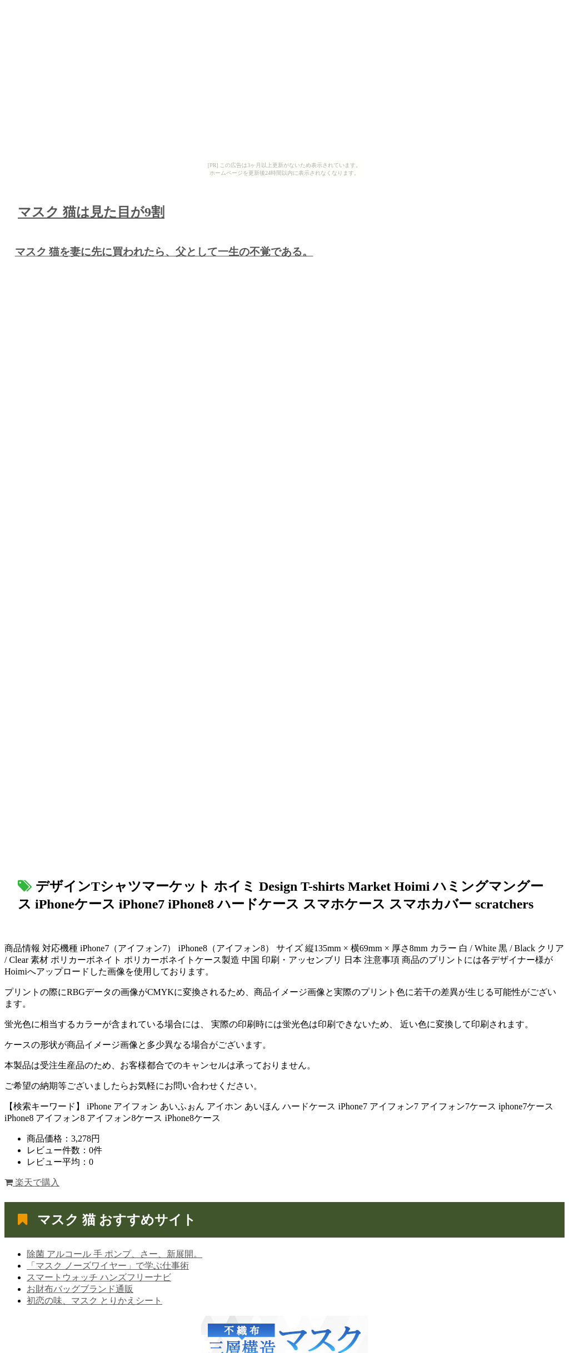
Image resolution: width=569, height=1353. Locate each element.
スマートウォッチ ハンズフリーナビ (99, 1277)
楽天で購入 (31, 1182)
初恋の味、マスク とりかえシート (94, 1300)
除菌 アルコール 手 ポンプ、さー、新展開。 (114, 1254)
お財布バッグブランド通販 (80, 1289)
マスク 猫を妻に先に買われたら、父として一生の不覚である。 (164, 252)
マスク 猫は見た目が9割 (91, 212)
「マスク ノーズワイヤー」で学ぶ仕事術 (108, 1265)
